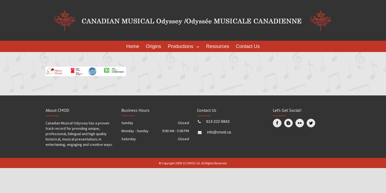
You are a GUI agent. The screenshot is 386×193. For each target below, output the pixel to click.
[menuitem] (134, 46)
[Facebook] (277, 123)
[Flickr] (299, 123)
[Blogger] (288, 123)
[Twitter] (311, 123)
